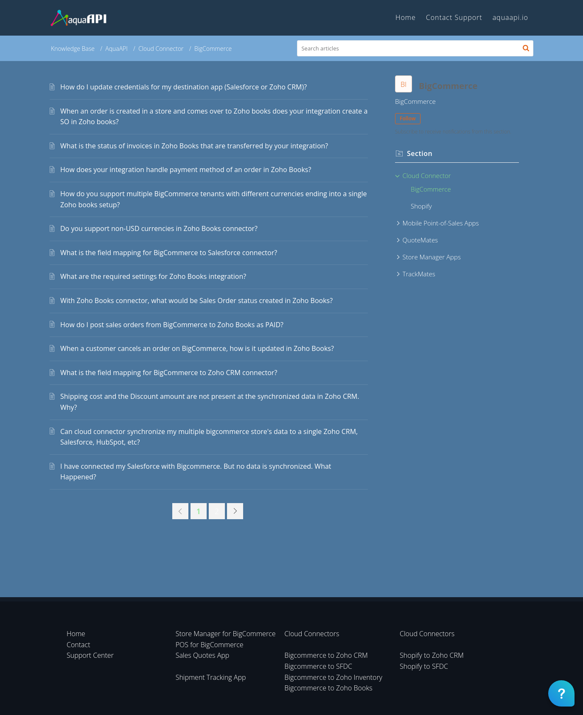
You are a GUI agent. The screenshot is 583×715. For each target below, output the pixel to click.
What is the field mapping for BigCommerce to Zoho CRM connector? (168, 372)
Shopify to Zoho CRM (432, 655)
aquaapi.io (510, 17)
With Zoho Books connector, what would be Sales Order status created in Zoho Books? (196, 300)
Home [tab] (405, 17)
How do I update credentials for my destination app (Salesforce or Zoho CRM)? (183, 87)
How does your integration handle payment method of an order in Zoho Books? (185, 169)
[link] (180, 511)
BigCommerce (431, 189)
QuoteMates (420, 240)
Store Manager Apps (432, 257)
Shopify (421, 206)
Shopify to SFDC (424, 666)
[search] (415, 48)
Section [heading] (419, 153)
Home (76, 633)
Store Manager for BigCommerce (226, 633)
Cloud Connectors (311, 633)
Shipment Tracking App (211, 677)
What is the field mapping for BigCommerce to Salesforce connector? (168, 252)
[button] (526, 48)
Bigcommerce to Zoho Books (328, 688)
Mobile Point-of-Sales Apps (441, 223)
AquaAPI (116, 49)
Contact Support (454, 17)
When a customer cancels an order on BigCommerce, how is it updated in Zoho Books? (197, 348)
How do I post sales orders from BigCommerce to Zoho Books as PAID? (171, 324)
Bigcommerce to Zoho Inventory (333, 677)
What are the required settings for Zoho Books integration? (153, 276)
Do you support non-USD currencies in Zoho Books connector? (159, 228)
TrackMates (419, 274)
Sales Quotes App (203, 655)
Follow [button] (408, 118)
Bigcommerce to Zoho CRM (326, 655)
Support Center (90, 655)
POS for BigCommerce (210, 644)
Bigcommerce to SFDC (318, 666)
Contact (78, 644)
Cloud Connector (160, 49)
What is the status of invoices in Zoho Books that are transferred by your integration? (194, 145)
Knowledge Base (73, 49)
